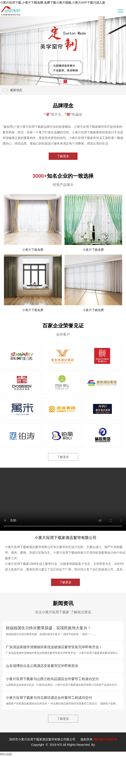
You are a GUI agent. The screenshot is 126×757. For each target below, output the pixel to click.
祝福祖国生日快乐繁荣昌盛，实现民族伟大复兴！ (48, 628)
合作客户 (63, 334)
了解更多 (63, 156)
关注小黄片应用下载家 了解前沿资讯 (63, 612)
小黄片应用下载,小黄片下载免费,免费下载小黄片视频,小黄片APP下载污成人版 (52, 2)
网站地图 (6, 754)
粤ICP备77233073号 (105, 739)
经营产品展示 (63, 185)
